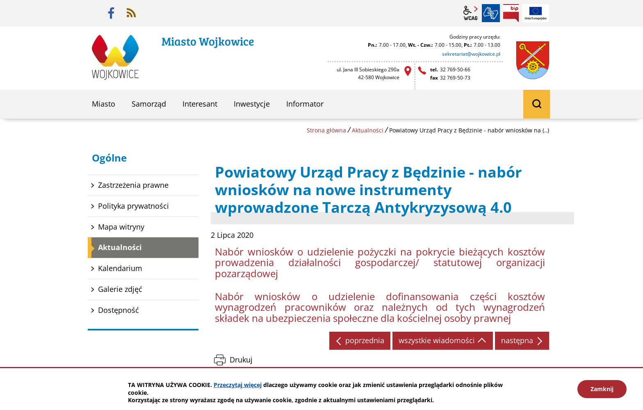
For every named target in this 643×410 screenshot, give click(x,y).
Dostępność (118, 310)
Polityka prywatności (133, 206)
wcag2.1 (471, 13)
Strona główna (326, 130)
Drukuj (241, 359)
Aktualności (367, 130)
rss (131, 13)
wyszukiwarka (536, 104)
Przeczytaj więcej (238, 385)
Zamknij (602, 389)
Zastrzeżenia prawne (133, 185)
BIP (511, 13)
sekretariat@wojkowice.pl (471, 53)
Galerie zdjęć (120, 289)
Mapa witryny (121, 227)
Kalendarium (120, 268)
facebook (111, 13)
